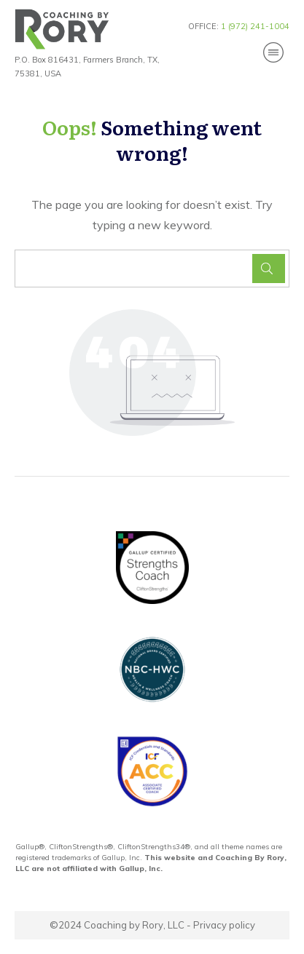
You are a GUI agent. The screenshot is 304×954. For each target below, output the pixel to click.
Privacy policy (224, 925)
